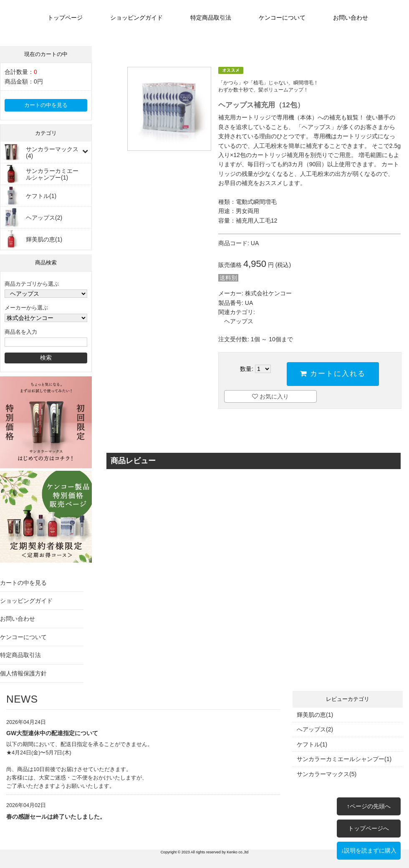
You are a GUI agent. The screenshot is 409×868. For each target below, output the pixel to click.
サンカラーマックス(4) (52, 152)
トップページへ (368, 828)
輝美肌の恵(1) (44, 239)
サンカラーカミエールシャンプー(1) (52, 174)
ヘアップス (238, 321)
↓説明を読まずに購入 (368, 850)
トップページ (65, 17)
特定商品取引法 (210, 17)
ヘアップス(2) (44, 217)
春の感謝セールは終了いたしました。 (56, 816)
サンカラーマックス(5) (326, 774)
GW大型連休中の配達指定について (52, 733)
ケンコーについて (282, 17)
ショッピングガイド (136, 17)
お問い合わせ (350, 17)
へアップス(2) (315, 729)
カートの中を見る (46, 105)
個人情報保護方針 (23, 673)
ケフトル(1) (41, 196)
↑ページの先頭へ (369, 806)
